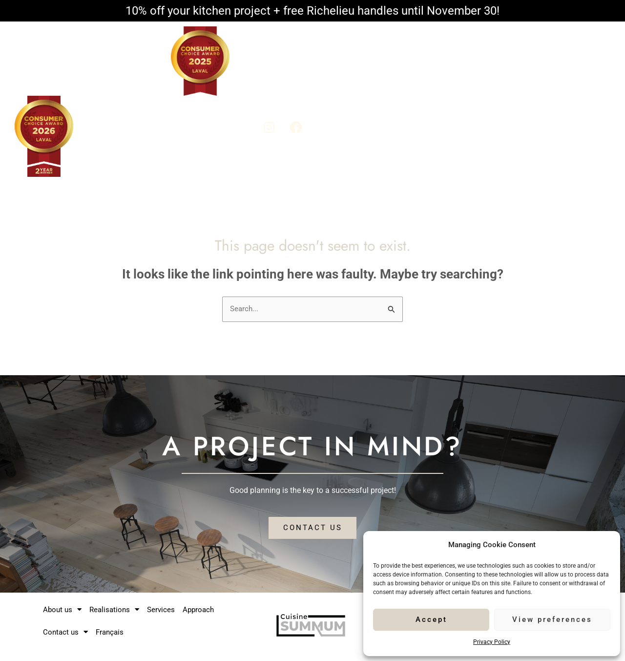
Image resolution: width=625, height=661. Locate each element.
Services (454, 76)
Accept (431, 619)
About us (334, 76)
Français (568, 102)
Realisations (397, 76)
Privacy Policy (491, 642)
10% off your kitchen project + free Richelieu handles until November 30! (312, 11)
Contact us (558, 76)
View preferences (552, 619)
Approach (501, 76)
